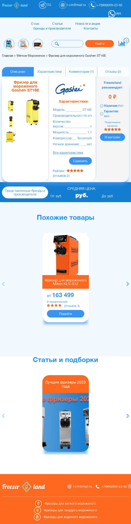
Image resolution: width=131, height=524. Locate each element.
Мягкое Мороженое (31, 55)
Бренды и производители (52, 28)
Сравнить (80, 161)
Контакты (91, 28)
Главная (7, 55)
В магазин (112, 137)
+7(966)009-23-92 (109, 5)
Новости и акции (87, 24)
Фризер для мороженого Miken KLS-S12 (65, 282)
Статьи (57, 24)
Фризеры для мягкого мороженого (70, 503)
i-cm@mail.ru (76, 5)
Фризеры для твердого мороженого (70, 510)
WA (118, 13)
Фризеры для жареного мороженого (70, 517)
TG (49, 5)
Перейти (65, 314)
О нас (35, 24)
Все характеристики (68, 153)
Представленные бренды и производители (25, 192)
